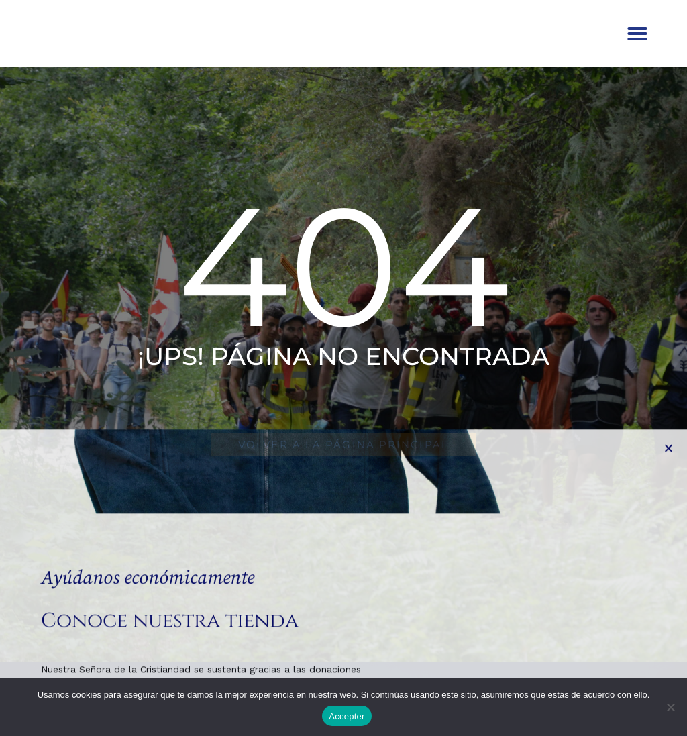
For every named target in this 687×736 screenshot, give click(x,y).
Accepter (346, 716)
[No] (670, 707)
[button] (637, 44)
